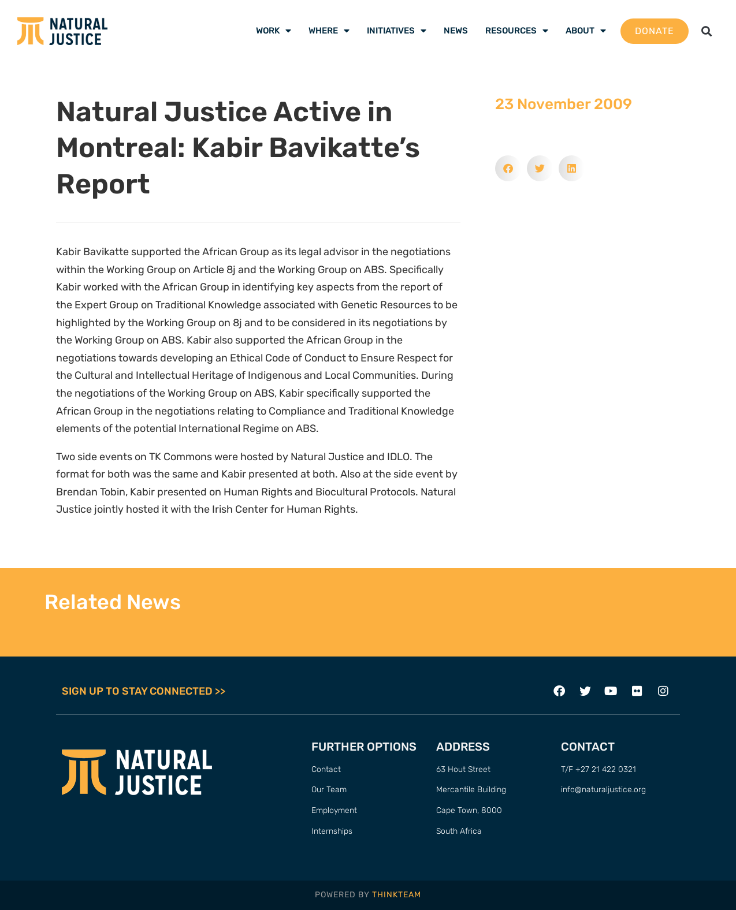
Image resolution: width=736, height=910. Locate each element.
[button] (706, 30)
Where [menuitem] (329, 30)
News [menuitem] (456, 30)
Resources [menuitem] (516, 30)
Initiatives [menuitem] (396, 30)
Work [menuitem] (273, 30)
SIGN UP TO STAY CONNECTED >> (143, 691)
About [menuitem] (586, 30)
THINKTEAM (396, 895)
